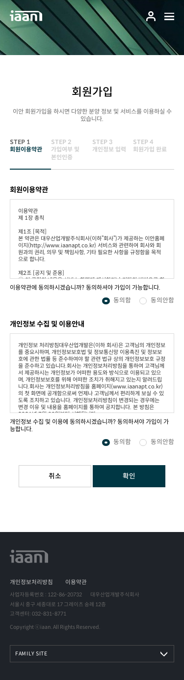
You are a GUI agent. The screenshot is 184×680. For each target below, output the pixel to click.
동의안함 (162, 300)
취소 (55, 476)
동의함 (122, 300)
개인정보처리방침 (31, 582)
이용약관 (76, 582)
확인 (129, 476)
